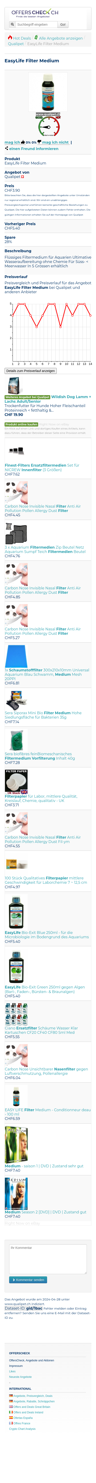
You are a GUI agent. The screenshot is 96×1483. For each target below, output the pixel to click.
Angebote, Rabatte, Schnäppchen (32, 1401)
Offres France (19, 1423)
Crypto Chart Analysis (22, 1429)
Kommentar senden (28, 1280)
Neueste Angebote (20, 1377)
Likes (12, 1371)
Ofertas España (21, 1418)
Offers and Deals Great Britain (29, 1407)
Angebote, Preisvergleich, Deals (30, 1396)
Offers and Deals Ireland (26, 1412)
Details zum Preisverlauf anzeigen (30, 371)
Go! (63, 24)
